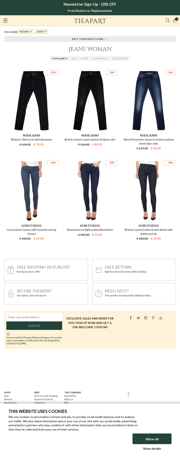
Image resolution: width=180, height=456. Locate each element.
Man (6, 395)
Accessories (10, 402)
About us (68, 399)
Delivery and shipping (46, 395)
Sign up (34, 326)
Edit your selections (87, 38)
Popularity (60, 58)
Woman (24, 31)
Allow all (152, 439)
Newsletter (70, 395)
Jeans (40, 31)
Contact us (39, 402)
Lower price (100, 58)
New (74, 58)
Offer (84, 58)
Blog (66, 402)
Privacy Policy (30, 337)
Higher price (119, 58)
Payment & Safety (43, 399)
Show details (152, 448)
